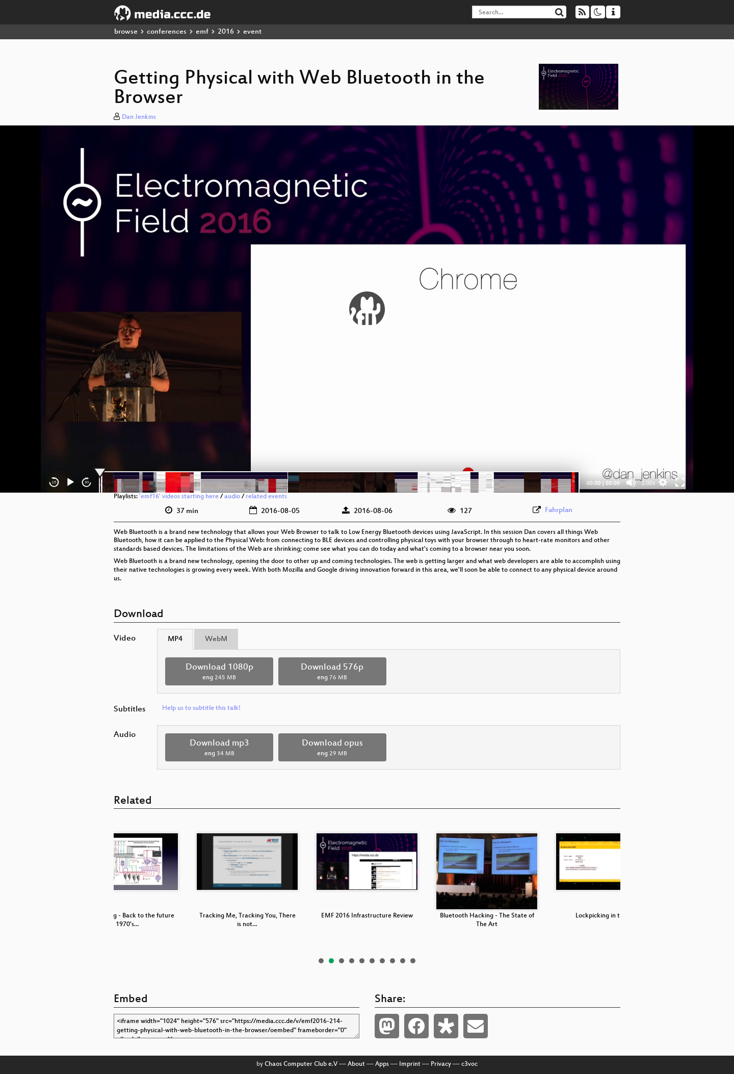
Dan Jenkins (139, 117)
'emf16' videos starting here (179, 496)
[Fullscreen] (680, 482)
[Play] (70, 482)
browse (126, 32)
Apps (382, 1064)
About (356, 1064)
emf (202, 32)
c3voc (469, 1064)
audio (232, 496)
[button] (367, 309)
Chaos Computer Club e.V (301, 1064)
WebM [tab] (216, 639)
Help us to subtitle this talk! (201, 708)
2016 (226, 32)
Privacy (441, 1064)
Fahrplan (558, 510)
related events (266, 496)
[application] (367, 309)
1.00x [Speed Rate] (649, 483)
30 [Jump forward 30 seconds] (87, 482)
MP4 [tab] (175, 639)
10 (412, 960)
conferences (167, 32)
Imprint (410, 1064)
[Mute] (631, 482)
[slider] (339, 482)
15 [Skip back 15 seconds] (54, 482)
